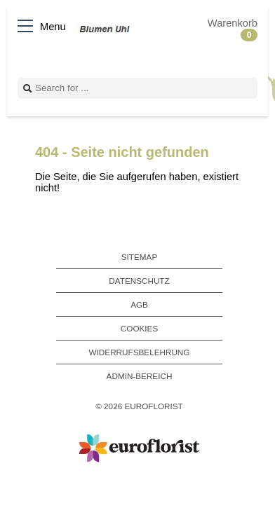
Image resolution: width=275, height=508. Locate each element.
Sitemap (139, 256)
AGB (139, 304)
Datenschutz (139, 280)
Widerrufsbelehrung (139, 352)
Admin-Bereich (140, 375)
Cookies (139, 328)
